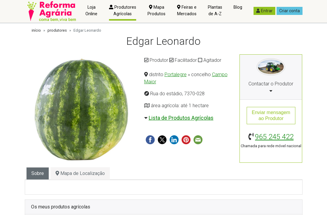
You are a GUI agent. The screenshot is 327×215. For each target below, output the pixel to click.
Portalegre (176, 74)
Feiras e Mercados (186, 10)
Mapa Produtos (156, 10)
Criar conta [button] (289, 10)
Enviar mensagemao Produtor (271, 115)
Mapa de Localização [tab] (80, 173)
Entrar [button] (264, 10)
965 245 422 (274, 137)
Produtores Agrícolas (122, 10)
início (36, 30)
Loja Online (91, 10)
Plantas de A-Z (215, 10)
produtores (57, 30)
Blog (238, 7)
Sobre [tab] (37, 173)
